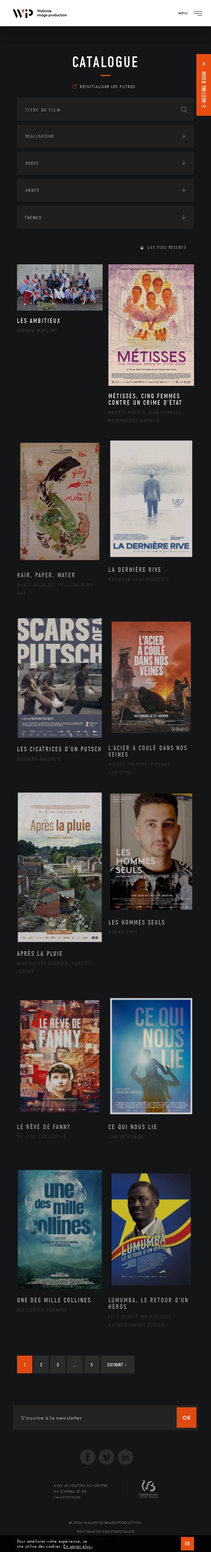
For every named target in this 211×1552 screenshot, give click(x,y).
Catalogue (105, 62)
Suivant (117, 1365)
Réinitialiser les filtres (103, 86)
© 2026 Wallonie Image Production (105, 1522)
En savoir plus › (78, 1546)
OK (187, 1543)
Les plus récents (167, 247)
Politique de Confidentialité (105, 1531)
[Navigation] (198, 13)
